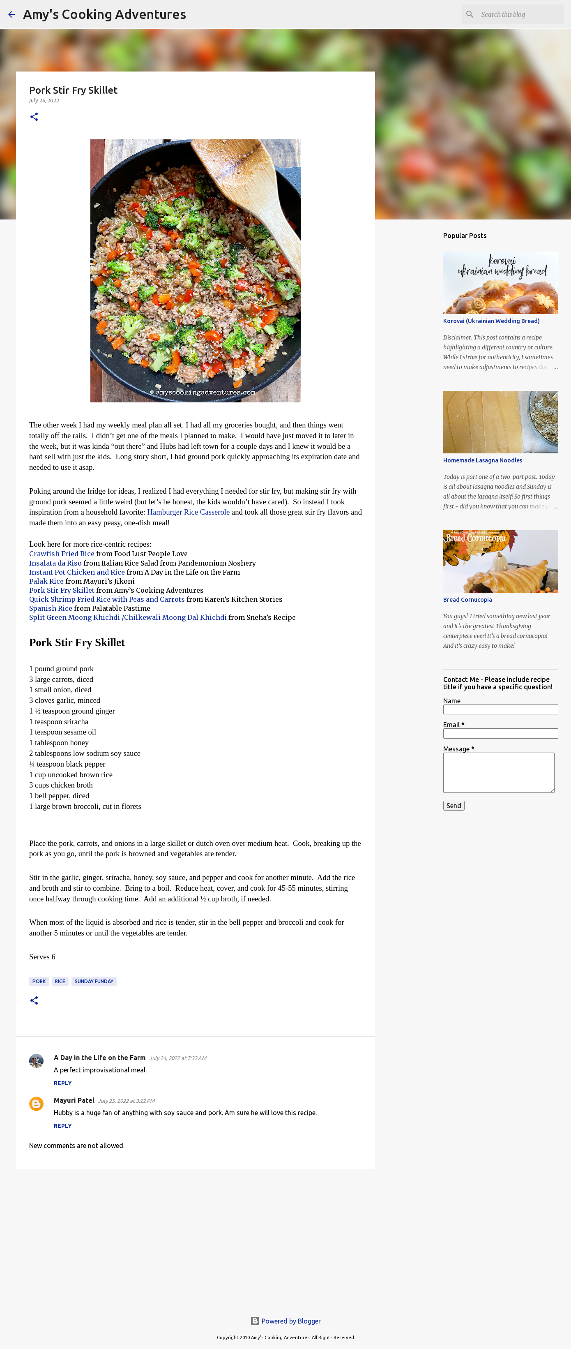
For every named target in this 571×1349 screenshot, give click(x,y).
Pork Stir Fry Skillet (61, 590)
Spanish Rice (50, 608)
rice (60, 981)
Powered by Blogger (285, 1321)
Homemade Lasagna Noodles (482, 460)
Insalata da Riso (55, 563)
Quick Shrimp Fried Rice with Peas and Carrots (107, 599)
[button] (34, 117)
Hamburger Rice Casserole (188, 512)
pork (39, 981)
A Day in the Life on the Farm (100, 1057)
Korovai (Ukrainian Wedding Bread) (491, 321)
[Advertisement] (195, 1238)
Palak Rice (46, 581)
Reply (63, 1083)
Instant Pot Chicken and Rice (77, 572)
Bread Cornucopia (467, 599)
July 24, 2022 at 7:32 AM (177, 1058)
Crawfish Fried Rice (62, 554)
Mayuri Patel (74, 1100)
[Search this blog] (521, 14)
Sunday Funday (94, 981)
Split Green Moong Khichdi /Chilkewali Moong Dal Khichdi (128, 617)
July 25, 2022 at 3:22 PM (126, 1101)
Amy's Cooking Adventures (104, 14)
